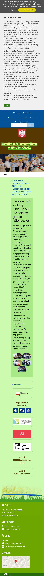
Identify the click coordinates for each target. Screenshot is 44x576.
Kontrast (33, 118)
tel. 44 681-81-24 (10, 526)
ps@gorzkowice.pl (11, 529)
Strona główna (17, 112)
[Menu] (22, 174)
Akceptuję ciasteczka (27, 10)
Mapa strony (27, 112)
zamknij (7, 105)
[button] (41, 162)
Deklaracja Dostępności (13, 546)
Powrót (17, 384)
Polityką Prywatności (17, 4)
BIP (5, 540)
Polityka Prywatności (12, 543)
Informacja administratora (22, 122)
